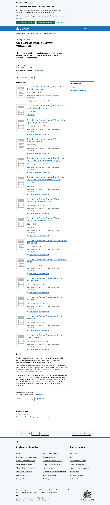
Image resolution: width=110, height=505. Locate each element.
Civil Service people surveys (78, 90)
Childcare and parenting (24, 464)
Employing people (49, 457)
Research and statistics (77, 464)
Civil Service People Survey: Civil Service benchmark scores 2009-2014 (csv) (45, 178)
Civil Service (23, 65)
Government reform (36, 33)
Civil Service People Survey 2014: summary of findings (47, 241)
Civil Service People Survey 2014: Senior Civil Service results (45, 87)
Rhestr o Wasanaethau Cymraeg (26, 492)
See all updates (39, 70)
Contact (54, 490)
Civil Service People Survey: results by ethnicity (44, 317)
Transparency (74, 472)
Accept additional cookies (25, 22)
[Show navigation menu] (84, 28)
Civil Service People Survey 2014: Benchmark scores (42, 140)
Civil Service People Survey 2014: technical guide (47, 260)
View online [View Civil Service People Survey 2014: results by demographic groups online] (30, 115)
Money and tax (48, 468)
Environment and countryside (52, 461)
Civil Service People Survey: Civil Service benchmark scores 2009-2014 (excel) (45, 159)
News (71, 457)
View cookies (60, 22)
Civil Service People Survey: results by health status (44, 279)
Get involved (74, 479)
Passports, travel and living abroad (54, 472)
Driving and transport (23, 479)
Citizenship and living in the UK (26, 468)
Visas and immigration (50, 475)
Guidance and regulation (78, 461)
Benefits (19, 453)
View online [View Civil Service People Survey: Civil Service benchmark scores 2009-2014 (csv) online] (30, 186)
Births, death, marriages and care (27, 457)
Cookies (30, 490)
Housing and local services (51, 464)
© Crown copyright (87, 500)
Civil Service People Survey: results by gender (44, 298)
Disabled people (21, 475)
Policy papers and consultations (80, 468)
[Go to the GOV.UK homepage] (22, 28)
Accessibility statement (42, 490)
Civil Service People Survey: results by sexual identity (44, 336)
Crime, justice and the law (24, 472)
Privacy (23, 490)
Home (18, 33)
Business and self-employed (25, 461)
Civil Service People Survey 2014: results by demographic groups (46, 106)
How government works (77, 475)
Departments (74, 453)
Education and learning (50, 453)
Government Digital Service (48, 492)
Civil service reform (49, 33)
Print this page (43, 399)
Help (17, 490)
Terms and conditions (65, 490)
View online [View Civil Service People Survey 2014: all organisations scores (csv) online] (30, 227)
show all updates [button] (38, 394)
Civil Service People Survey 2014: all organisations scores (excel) (44, 200)
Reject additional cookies (45, 22)
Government (25, 33)
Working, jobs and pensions (52, 479)
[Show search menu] (91, 28)
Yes (37, 434)
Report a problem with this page (81, 434)
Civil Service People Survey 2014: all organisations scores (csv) (44, 219)
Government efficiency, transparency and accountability (32, 417)
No (46, 434)
